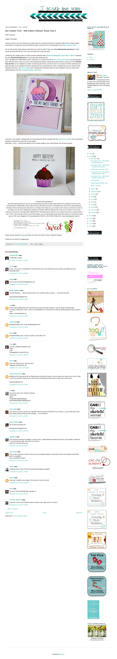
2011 (91, 223)
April (92, 204)
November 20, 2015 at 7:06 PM (18, 494)
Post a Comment (13, 509)
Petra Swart (13, 452)
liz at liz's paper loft (15, 500)
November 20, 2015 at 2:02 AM (18, 403)
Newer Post (9, 512)
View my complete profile (94, 90)
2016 (91, 154)
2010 (91, 226)
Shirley (11, 477)
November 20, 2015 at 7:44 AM (18, 471)
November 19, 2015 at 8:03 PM (18, 284)
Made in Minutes (96, 185)
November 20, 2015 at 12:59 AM (19, 368)
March (93, 207)
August (93, 194)
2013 (91, 218)
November (94, 158)
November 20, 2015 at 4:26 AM (18, 445)
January (93, 212)
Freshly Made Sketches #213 (99, 169)
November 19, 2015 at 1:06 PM (18, 260)
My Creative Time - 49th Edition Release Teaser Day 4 (100, 166)
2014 (91, 215)
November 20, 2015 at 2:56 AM (18, 416)
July (92, 196)
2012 (91, 221)
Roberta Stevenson (15, 374)
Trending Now (95, 180)
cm (10, 305)
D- (10, 390)
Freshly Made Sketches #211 (99, 183)
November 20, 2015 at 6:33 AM (18, 460)
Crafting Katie (13, 255)
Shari (11, 488)
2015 (91, 156)
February (94, 210)
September (94, 191)
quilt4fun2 (12, 437)
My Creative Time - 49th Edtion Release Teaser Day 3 (100, 172)
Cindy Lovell (102, 75)
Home (44, 512)
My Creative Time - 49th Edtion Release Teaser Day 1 (100, 177)
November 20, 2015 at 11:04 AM (19, 483)
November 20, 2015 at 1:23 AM (18, 384)
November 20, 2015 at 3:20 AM (18, 431)
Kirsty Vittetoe (14, 422)
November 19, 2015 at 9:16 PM (18, 327)
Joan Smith (13, 409)
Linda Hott (12, 322)
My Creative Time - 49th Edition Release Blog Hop (100, 161)
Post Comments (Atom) (20, 516)
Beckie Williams (14, 290)
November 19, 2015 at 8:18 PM (18, 299)
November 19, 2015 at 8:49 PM (18, 316)
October (93, 189)
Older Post (79, 512)
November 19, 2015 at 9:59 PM (18, 355)
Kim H (11, 266)
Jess (10, 344)
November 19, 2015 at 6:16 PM (18, 273)
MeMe (11, 279)
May (92, 202)
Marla (11, 333)
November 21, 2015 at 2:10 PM (18, 505)
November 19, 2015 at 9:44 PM (18, 338)
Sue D (11, 361)
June (92, 199)
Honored (91, 59)
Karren (11, 466)
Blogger (62, 654)
